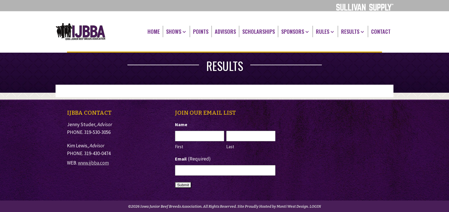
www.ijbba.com (93, 163)
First (179, 146)
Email (193, 159)
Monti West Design (292, 206)
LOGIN (315, 206)
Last (230, 146)
